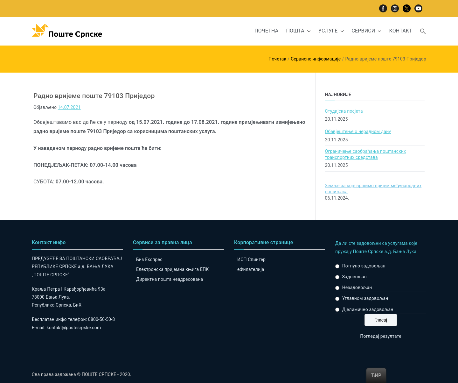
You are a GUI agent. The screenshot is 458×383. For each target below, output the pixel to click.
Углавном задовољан (365, 298)
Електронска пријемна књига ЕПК (172, 269)
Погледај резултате (380, 336)
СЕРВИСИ (367, 31)
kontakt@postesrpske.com (74, 327)
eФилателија (250, 269)
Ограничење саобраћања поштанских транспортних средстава (365, 154)
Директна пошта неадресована (169, 279)
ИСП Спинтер (251, 259)
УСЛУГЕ (331, 31)
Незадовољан (357, 287)
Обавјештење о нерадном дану (358, 131)
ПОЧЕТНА (266, 31)
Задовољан (354, 276)
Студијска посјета (344, 111)
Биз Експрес (149, 259)
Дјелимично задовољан (367, 309)
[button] (307, 31)
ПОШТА (298, 31)
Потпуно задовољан (363, 265)
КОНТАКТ (400, 31)
